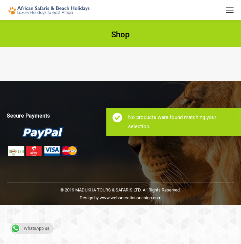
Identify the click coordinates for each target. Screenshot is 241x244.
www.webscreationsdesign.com (130, 197)
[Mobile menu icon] (229, 10)
